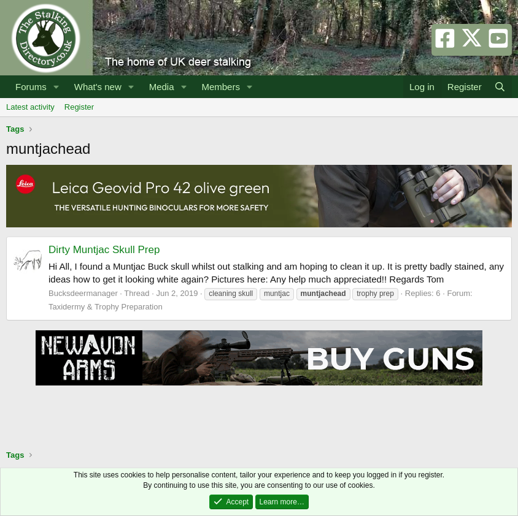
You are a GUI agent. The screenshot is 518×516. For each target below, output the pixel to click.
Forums (31, 87)
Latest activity (30, 107)
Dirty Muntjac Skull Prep (104, 250)
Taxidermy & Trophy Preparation (105, 306)
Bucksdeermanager (83, 293)
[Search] (500, 86)
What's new (98, 87)
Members (220, 87)
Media (161, 87)
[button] (56, 86)
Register (79, 107)
